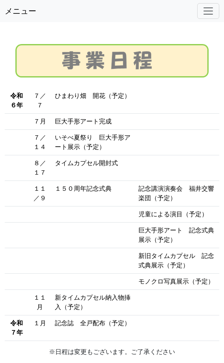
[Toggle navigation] (208, 11)
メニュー (20, 11)
